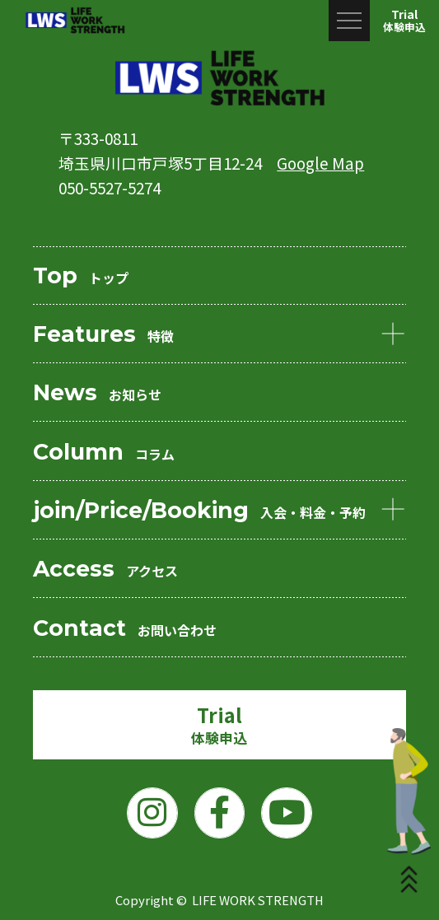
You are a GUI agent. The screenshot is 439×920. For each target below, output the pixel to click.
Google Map (320, 163)
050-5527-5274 (109, 187)
